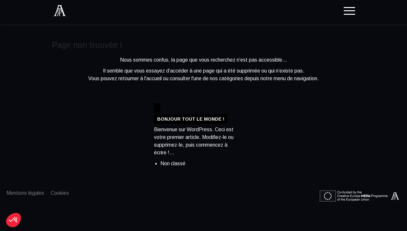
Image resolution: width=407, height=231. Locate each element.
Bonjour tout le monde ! (190, 118)
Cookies (60, 193)
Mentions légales (25, 193)
